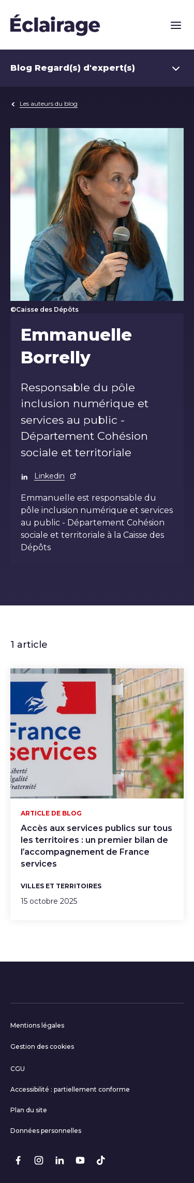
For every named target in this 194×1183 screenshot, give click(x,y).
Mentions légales (37, 1025)
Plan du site (28, 1110)
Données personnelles (45, 1130)
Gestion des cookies (42, 1046)
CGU (17, 1069)
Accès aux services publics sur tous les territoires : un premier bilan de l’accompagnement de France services (96, 846)
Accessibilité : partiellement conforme (70, 1089)
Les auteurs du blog (44, 103)
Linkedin (55, 476)
